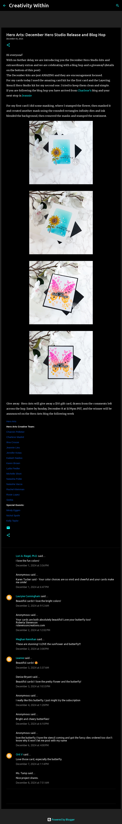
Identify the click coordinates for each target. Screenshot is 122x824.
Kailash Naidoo (14, 458)
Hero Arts (11, 421)
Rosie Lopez (13, 494)
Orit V (19, 754)
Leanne (20, 658)
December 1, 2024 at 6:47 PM (32, 587)
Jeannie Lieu (13, 447)
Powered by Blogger (61, 819)
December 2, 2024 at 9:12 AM (32, 605)
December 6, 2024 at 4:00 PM (32, 745)
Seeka (9, 499)
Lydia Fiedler (13, 468)
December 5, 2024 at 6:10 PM (32, 723)
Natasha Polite (14, 479)
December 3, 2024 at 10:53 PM (33, 686)
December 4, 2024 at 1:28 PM (32, 705)
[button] (8, 45)
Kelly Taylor (12, 520)
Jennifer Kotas (14, 452)
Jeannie (27, 95)
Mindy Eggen (13, 510)
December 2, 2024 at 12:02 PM (33, 630)
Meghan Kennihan (26, 639)
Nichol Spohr (13, 515)
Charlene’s (85, 90)
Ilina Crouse (12, 442)
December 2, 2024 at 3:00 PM (32, 648)
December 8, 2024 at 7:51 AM (32, 782)
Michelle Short (13, 473)
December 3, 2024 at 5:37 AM (32, 667)
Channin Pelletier (15, 431)
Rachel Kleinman (15, 489)
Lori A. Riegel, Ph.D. (26, 556)
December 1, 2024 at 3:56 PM (32, 565)
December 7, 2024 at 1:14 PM (32, 764)
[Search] (53, 5)
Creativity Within (29, 5)
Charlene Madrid (15, 437)
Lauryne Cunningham (28, 596)
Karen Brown (13, 463)
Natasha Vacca (14, 484)
